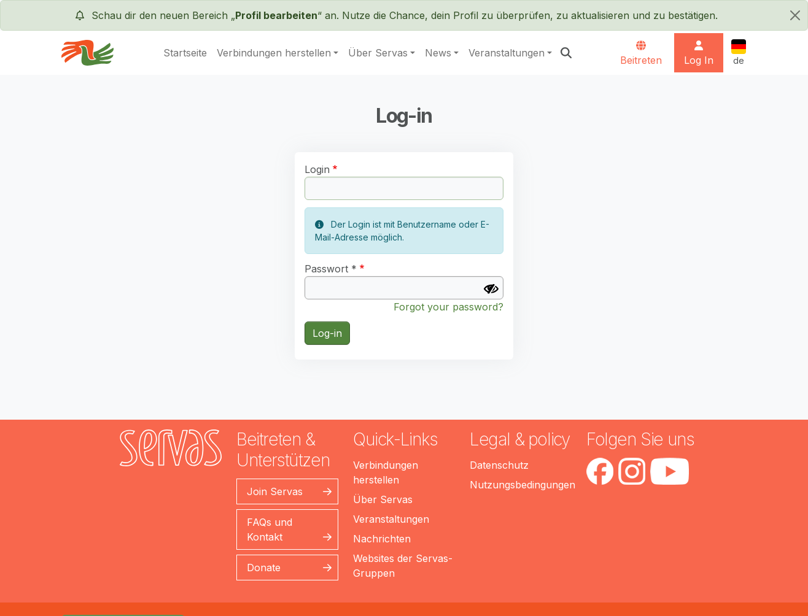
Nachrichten (382, 539)
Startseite (185, 53)
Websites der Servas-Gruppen (403, 565)
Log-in (327, 333)
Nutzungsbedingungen (522, 485)
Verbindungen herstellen (274, 53)
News (438, 53)
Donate (264, 567)
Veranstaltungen (506, 53)
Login (317, 169)
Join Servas (275, 491)
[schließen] (795, 15)
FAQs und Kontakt (269, 529)
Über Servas (378, 53)
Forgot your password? (448, 307)
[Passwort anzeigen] (491, 289)
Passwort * (331, 269)
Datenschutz (499, 465)
